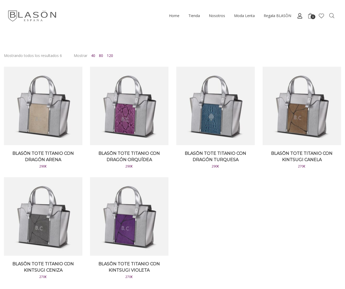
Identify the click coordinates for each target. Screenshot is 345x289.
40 (93, 55)
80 (101, 55)
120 (110, 55)
